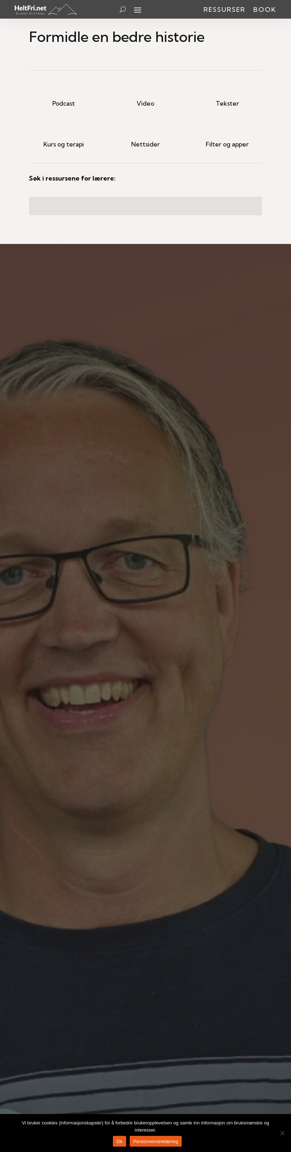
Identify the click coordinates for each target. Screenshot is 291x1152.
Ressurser (224, 10)
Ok (119, 1141)
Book (264, 10)
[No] (282, 1133)
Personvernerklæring (155, 1141)
